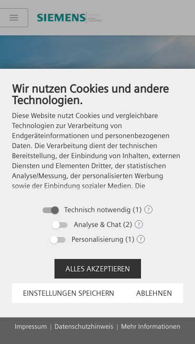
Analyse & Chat (97, 224)
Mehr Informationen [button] (150, 327)
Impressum (31, 327)
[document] (97, 140)
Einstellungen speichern (68, 293)
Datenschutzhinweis (83, 327)
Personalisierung (97, 239)
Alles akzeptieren (97, 268)
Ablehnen (154, 293)
